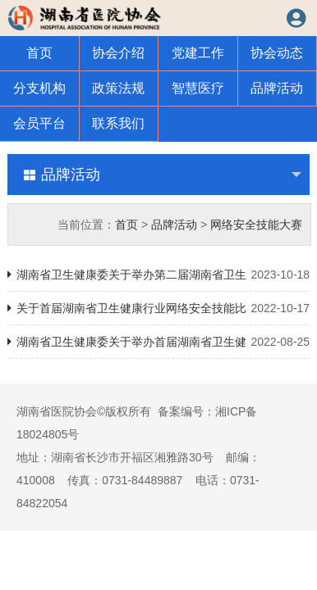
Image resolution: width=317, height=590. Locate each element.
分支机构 (39, 88)
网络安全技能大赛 (256, 224)
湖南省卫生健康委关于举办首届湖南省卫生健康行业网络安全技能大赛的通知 (158, 341)
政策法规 (118, 88)
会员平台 (39, 123)
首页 (39, 53)
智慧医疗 (198, 88)
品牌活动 (276, 88)
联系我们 (118, 123)
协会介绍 (118, 53)
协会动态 (276, 53)
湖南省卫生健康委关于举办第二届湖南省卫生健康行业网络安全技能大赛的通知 (158, 274)
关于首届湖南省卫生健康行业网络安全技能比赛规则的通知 (158, 308)
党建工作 (198, 53)
